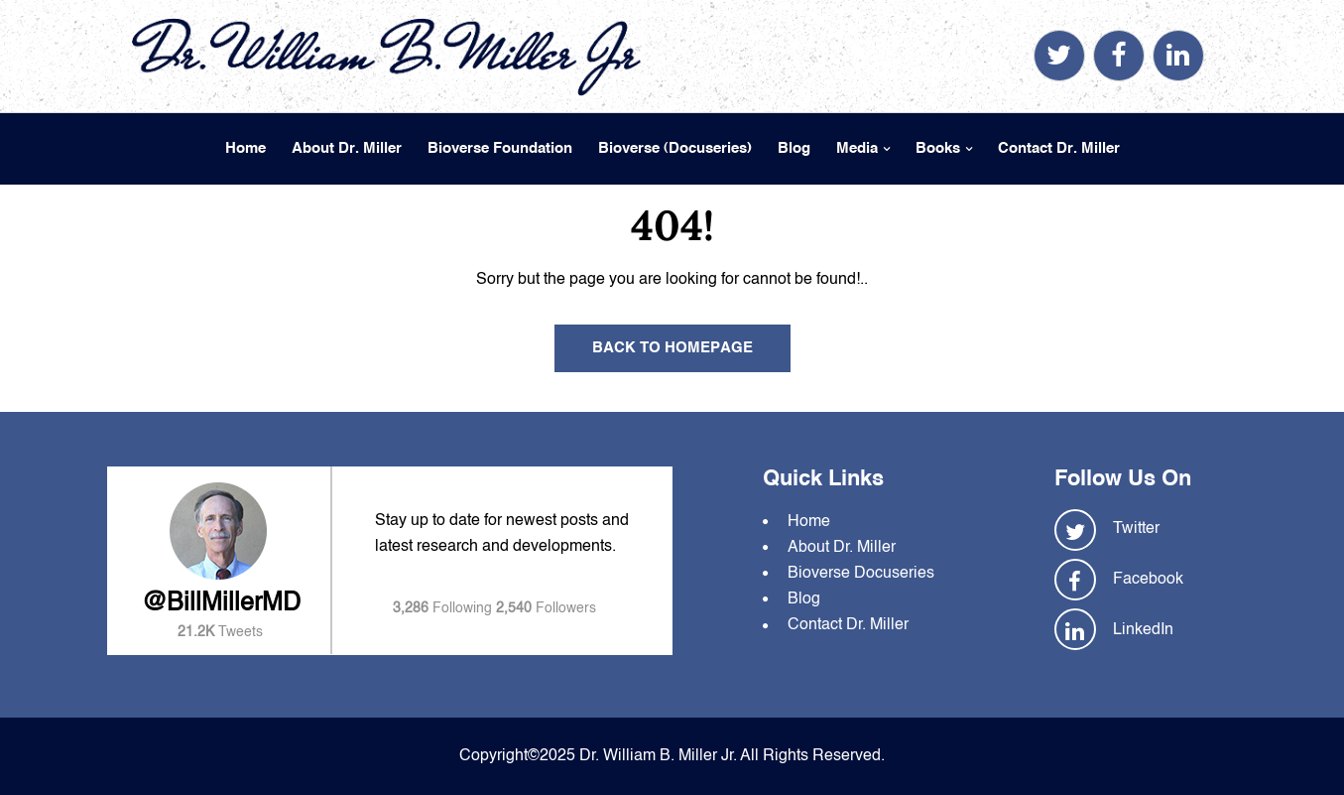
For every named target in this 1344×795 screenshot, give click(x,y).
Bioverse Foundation (500, 148)
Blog (794, 148)
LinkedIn (1143, 630)
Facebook (1148, 580)
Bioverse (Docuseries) (675, 148)
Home (245, 148)
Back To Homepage (672, 347)
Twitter (1136, 529)
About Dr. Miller (347, 148)
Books (938, 148)
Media (857, 148)
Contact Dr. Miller (1059, 148)
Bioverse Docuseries (861, 574)
